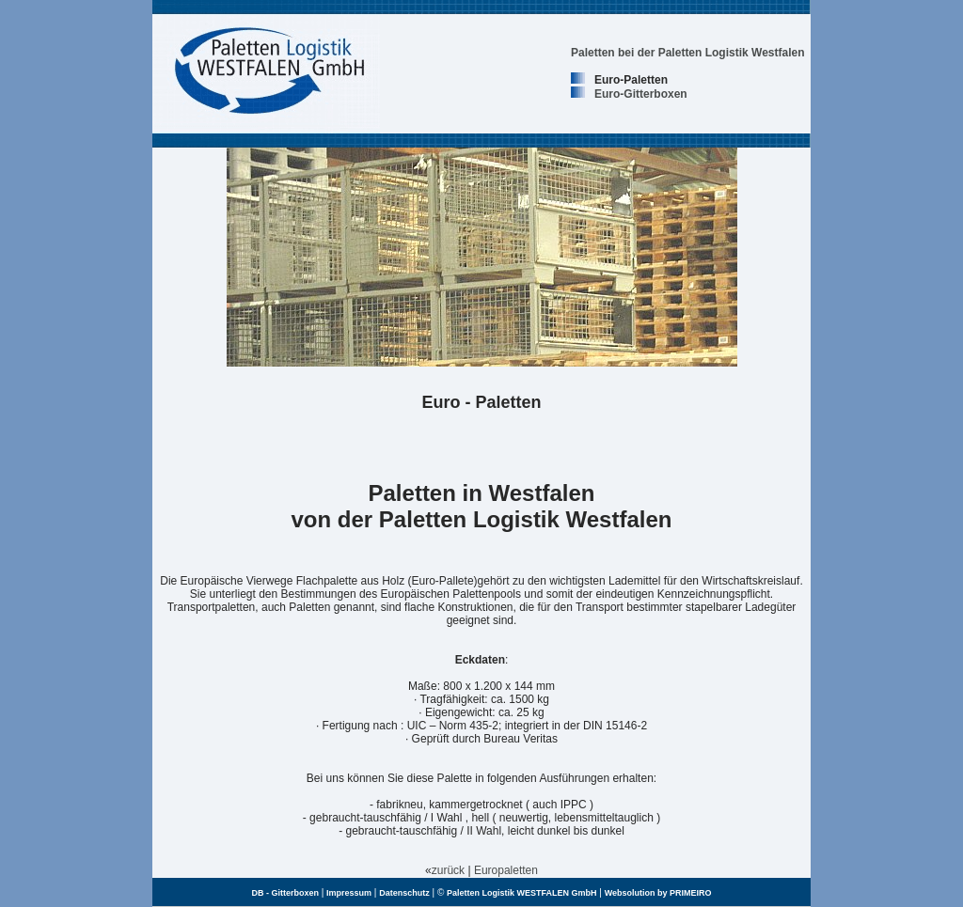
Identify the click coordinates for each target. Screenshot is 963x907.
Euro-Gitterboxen (640, 94)
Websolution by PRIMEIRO (658, 893)
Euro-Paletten (631, 79)
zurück (448, 870)
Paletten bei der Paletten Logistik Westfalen (688, 52)
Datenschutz (404, 893)
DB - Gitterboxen (285, 893)
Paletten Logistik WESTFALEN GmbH (522, 893)
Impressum (348, 893)
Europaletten (506, 870)
